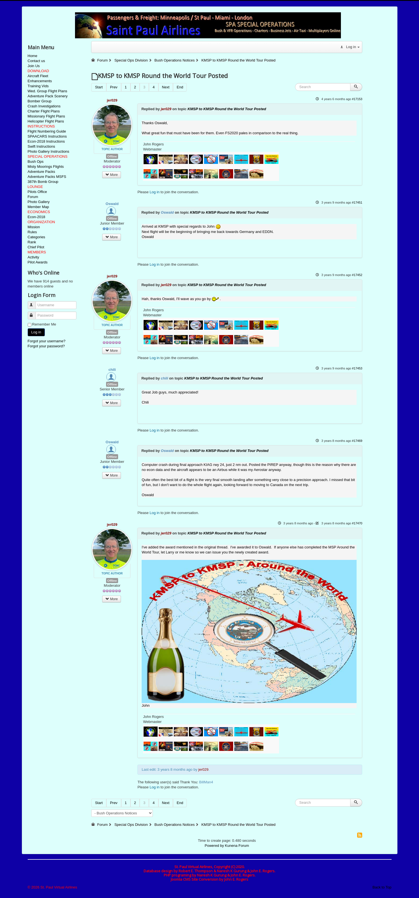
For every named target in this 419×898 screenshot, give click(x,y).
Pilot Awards (38, 262)
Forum (33, 197)
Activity (33, 257)
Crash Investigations (44, 106)
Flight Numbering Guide (47, 131)
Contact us (36, 61)
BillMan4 (206, 782)
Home (33, 56)
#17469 (357, 440)
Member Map (38, 207)
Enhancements (40, 81)
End (180, 87)
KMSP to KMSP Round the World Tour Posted (227, 109)
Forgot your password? (46, 346)
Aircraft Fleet (38, 76)
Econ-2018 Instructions (46, 141)
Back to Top (382, 887)
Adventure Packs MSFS (47, 177)
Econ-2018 (36, 217)
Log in (36, 332)
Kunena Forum (237, 845)
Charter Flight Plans (44, 111)
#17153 (357, 99)
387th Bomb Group (43, 182)
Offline (112, 156)
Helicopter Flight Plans (46, 121)
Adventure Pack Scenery (48, 96)
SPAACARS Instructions (47, 136)
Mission (34, 227)
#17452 (357, 275)
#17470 (357, 523)
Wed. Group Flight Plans (47, 91)
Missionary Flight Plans (46, 116)
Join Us (34, 66)
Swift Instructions (41, 146)
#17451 (357, 202)
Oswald (112, 204)
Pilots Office (37, 192)
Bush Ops (36, 161)
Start (98, 87)
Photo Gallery (39, 202)
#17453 (357, 368)
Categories (36, 237)
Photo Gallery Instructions (48, 151)
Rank (32, 242)
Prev (114, 87)
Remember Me (44, 324)
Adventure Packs (41, 171)
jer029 (112, 100)
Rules (32, 232)
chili (112, 369)
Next (166, 87)
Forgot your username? (46, 341)
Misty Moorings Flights (46, 166)
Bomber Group (40, 101)
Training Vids (38, 86)
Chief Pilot (36, 247)
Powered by (214, 845)
